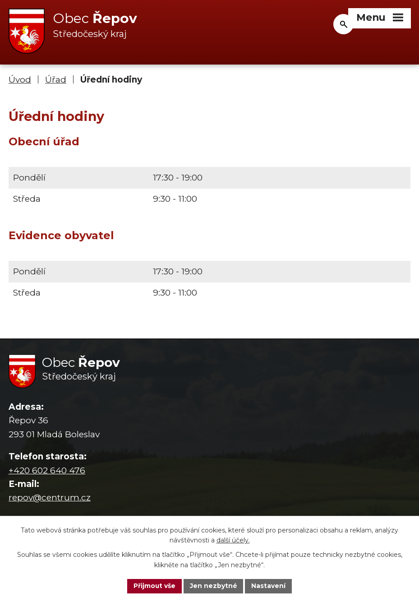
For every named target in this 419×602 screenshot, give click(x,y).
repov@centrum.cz (50, 498)
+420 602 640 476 (47, 470)
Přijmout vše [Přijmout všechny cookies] (154, 586)
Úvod (20, 80)
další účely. (233, 540)
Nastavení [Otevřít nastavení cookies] (269, 586)
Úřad (55, 80)
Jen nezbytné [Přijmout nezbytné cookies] (213, 586)
